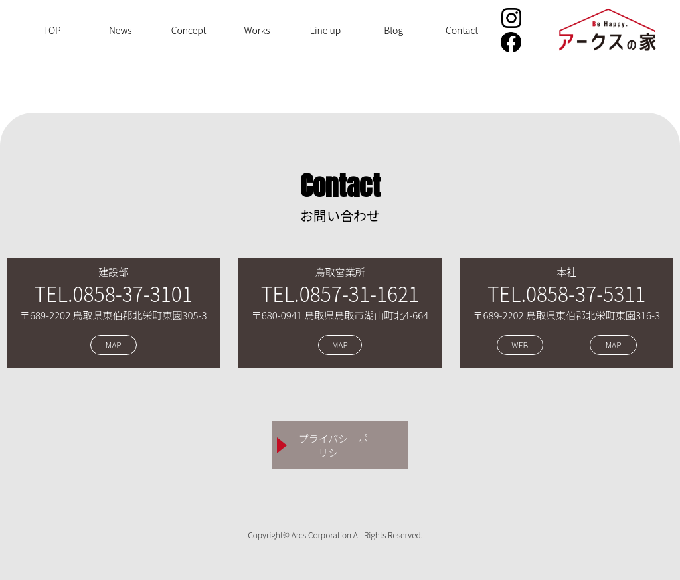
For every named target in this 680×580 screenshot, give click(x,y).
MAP (114, 345)
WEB (519, 345)
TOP (52, 30)
